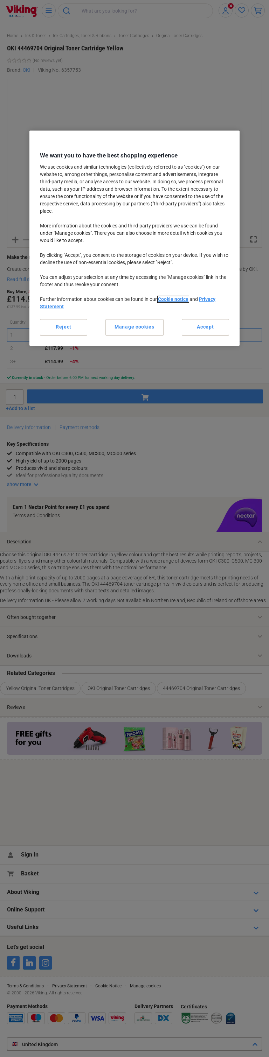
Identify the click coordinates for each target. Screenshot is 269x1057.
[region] (134, 238)
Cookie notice (173, 299)
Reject (63, 327)
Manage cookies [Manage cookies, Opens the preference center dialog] (134, 327)
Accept (205, 327)
